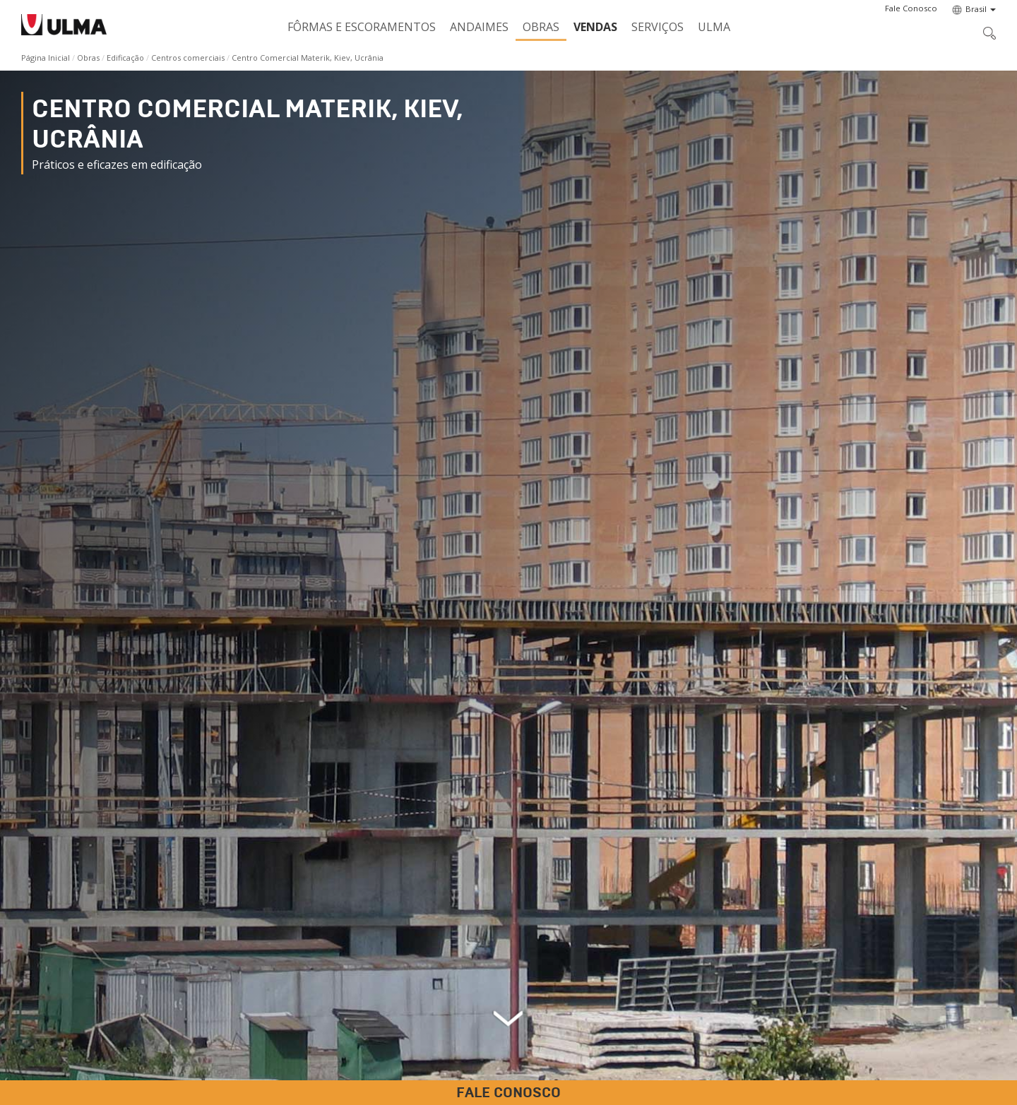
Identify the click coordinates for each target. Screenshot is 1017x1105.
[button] (911, 8)
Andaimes (479, 27)
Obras (541, 27)
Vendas (595, 27)
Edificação (125, 57)
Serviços (657, 27)
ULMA (714, 27)
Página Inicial (45, 57)
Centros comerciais (188, 57)
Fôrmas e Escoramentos (361, 27)
